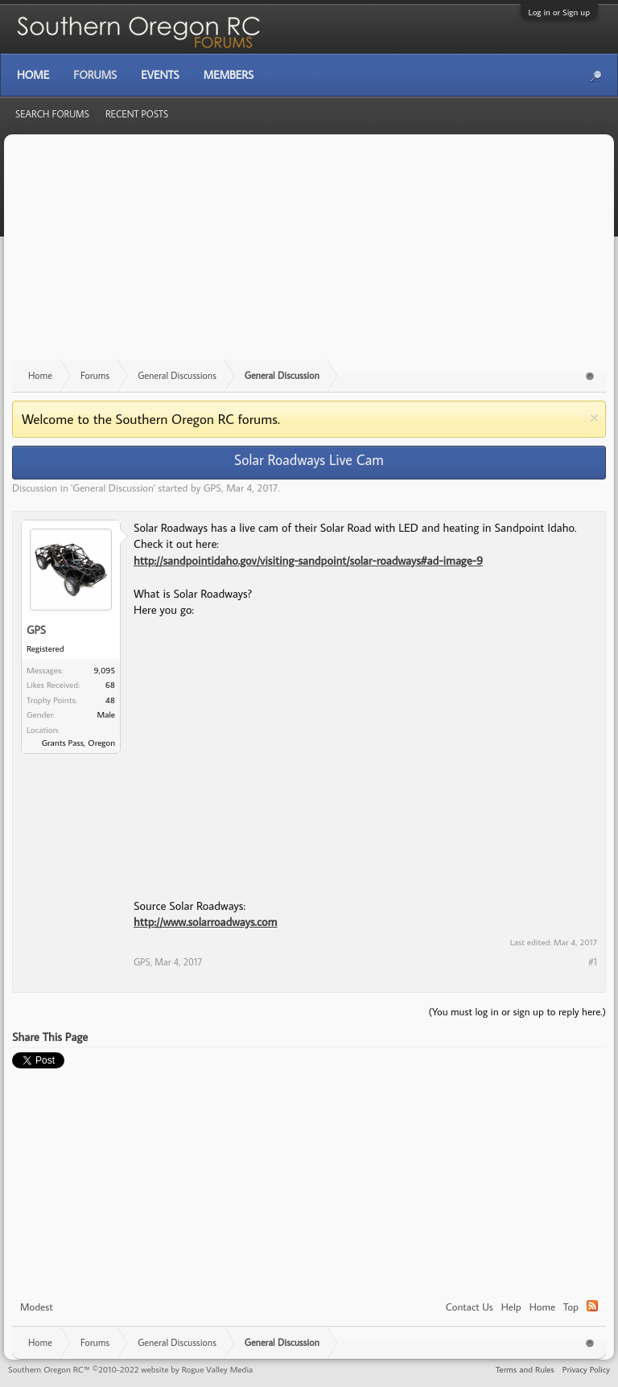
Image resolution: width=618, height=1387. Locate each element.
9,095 (105, 670)
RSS (592, 1305)
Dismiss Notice (594, 418)
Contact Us (469, 1306)
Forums (95, 75)
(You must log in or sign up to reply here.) (517, 1011)
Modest (36, 1306)
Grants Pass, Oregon (78, 742)
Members (228, 75)
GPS (212, 487)
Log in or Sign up (559, 12)
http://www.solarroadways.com (206, 921)
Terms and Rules (525, 1369)
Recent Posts (136, 114)
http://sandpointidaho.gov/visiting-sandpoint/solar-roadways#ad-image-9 (308, 560)
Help (511, 1306)
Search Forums (52, 114)
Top (571, 1306)
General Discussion (113, 487)
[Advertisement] (309, 255)
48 (110, 700)
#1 (592, 962)
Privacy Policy (586, 1369)
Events (160, 75)
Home (542, 1306)
